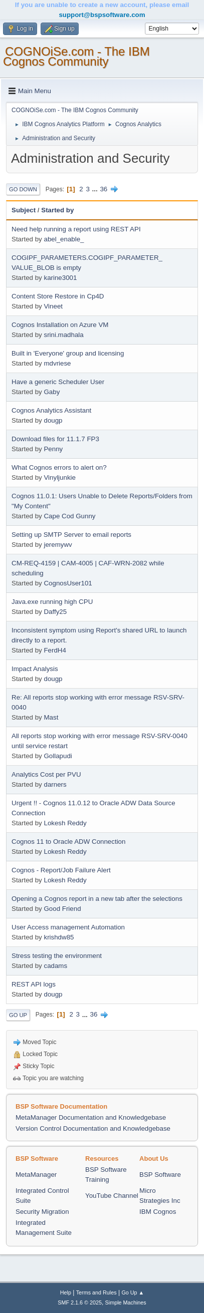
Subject (24, 210)
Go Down (23, 189)
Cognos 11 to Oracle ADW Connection (68, 841)
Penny (53, 449)
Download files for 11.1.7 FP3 (55, 439)
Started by (57, 210)
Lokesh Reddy (65, 823)
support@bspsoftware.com (102, 15)
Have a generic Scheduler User (58, 382)
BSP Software (160, 1174)
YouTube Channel (111, 1195)
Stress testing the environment (57, 955)
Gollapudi (58, 756)
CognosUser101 (68, 583)
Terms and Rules (96, 1292)
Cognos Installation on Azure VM (60, 325)
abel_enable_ (64, 239)
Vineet (53, 306)
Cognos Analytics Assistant (51, 410)
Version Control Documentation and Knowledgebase (93, 1128)
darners (55, 784)
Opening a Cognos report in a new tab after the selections (97, 898)
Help (65, 1292)
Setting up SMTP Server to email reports (71, 534)
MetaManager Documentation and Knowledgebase (91, 1117)
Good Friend (62, 908)
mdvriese (57, 363)
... (96, 189)
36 (103, 189)
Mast (51, 717)
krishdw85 (59, 937)
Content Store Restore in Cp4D (58, 296)
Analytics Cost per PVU (46, 774)
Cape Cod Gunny (69, 516)
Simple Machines (125, 1302)
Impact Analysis (35, 669)
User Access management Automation (68, 927)
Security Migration (42, 1211)
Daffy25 (55, 611)
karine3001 (60, 277)
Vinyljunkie (59, 477)
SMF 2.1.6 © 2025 (80, 1302)
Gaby (52, 392)
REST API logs (34, 984)
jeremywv (58, 544)
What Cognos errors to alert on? (59, 467)
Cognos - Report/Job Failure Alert (61, 870)
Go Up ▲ (132, 1292)
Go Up (18, 1015)
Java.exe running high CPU (52, 601)
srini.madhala (63, 335)
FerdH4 (55, 650)
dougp (53, 420)
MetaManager (36, 1174)
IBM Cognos (157, 1211)
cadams (55, 965)
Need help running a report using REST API (76, 229)
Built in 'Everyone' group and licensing (68, 353)
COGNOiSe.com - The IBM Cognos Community (76, 56)
